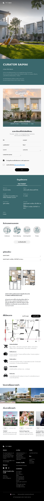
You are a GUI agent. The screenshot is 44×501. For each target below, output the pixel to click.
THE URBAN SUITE (20, 485)
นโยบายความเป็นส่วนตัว (19, 165)
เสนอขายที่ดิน (31, 461)
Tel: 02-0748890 (6, 461)
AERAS (17, 475)
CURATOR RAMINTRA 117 (21, 453)
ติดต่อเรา (30, 460)
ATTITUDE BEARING (20, 478)
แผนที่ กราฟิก (36, 316)
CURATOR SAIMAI (19, 456)
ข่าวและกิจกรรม (32, 459)
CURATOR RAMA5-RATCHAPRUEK (20, 455)
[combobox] (32, 150)
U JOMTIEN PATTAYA (33, 453)
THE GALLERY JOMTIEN (20, 484)
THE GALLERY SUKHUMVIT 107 (21, 482)
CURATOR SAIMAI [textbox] (7, 154)
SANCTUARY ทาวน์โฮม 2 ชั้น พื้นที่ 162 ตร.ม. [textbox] (13, 259)
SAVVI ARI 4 (18, 473)
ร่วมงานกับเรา (31, 463)
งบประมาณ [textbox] (25, 150)
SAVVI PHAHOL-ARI (20, 476)
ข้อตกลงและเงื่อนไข (21, 494)
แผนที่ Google (25, 316)
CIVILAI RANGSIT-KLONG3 (21, 465)
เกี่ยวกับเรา (5, 475)
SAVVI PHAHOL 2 (19, 474)
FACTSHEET (22, 184)
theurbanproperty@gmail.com (9, 460)
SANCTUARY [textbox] (6, 255)
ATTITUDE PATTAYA (20, 479)
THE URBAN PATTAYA (20, 486)
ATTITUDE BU (19, 471)
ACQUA (17, 480)
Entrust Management (7, 478)
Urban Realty (5, 477)
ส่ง (22, 170)
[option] (22, 29)
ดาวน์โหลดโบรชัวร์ (22, 242)
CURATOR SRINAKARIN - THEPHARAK (21, 458)
